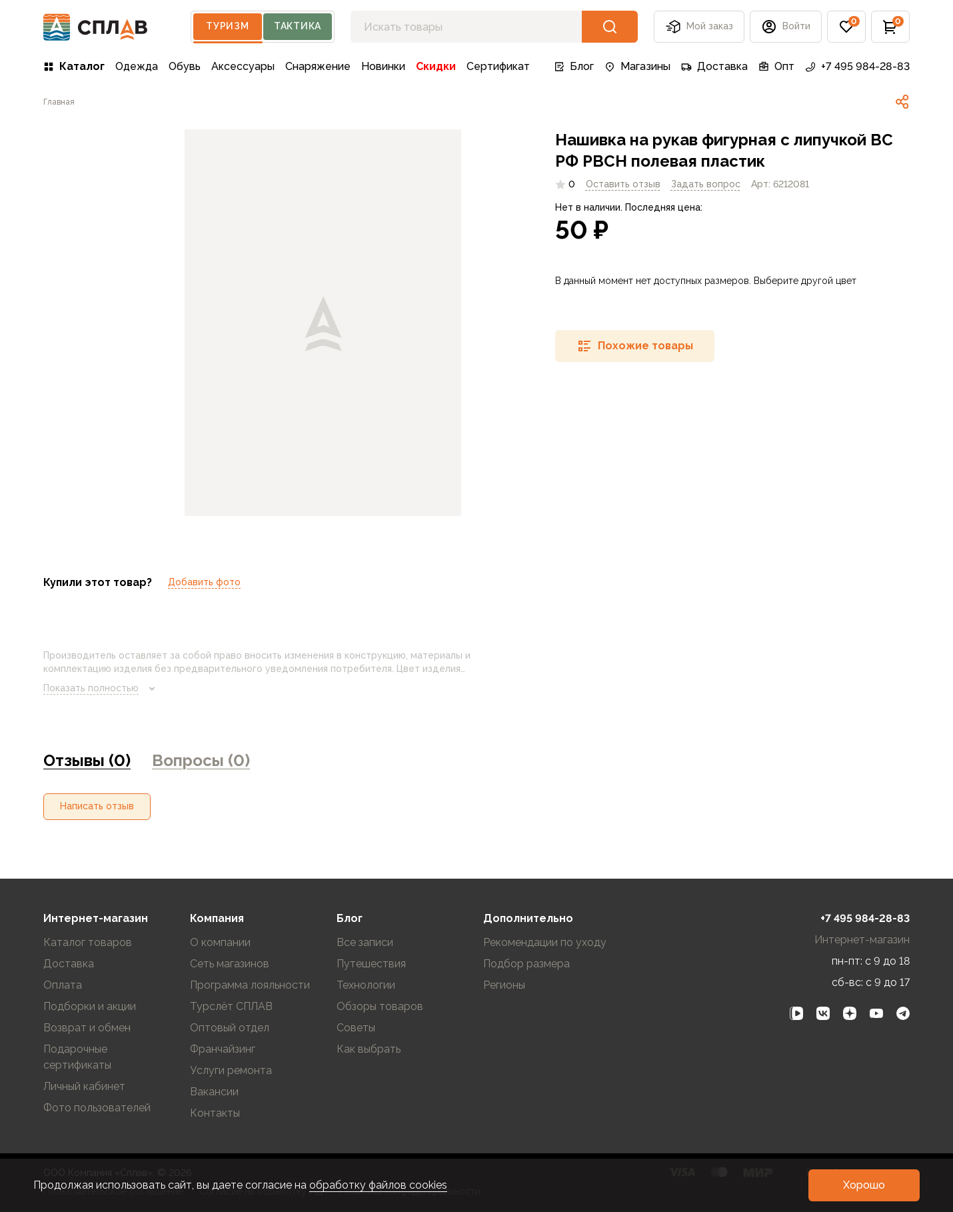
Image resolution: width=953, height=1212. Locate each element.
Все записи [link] (365, 942)
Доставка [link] (714, 66)
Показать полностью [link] (101, 689)
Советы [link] (356, 1027)
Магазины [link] (637, 66)
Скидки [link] (436, 66)
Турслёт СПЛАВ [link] (231, 1006)
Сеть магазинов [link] (229, 963)
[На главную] (95, 27)
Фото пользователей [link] (97, 1107)
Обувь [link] (185, 66)
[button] (786, 27)
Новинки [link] (383, 66)
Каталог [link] (74, 66)
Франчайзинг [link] (222, 1049)
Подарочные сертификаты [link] (77, 1057)
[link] (59, 102)
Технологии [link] (366, 985)
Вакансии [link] (214, 1091)
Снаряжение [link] (318, 66)
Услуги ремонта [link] (231, 1070)
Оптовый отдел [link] (229, 1027)
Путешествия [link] (371, 963)
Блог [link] (574, 66)
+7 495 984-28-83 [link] (857, 66)
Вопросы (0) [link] (201, 760)
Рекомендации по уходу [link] (544, 942)
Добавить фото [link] (204, 582)
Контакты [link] (215, 1113)
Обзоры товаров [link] (380, 1006)
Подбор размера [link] (526, 963)
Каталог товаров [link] (87, 942)
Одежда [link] (136, 66)
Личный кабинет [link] (84, 1086)
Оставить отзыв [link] (623, 184)
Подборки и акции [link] (89, 1006)
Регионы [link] (504, 985)
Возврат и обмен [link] (87, 1027)
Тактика (297, 26)
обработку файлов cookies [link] (378, 1185)
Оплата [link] (62, 985)
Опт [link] (776, 66)
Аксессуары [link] (243, 66)
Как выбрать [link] (369, 1049)
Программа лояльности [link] (250, 985)
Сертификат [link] (498, 66)
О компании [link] (220, 942)
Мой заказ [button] (699, 27)
